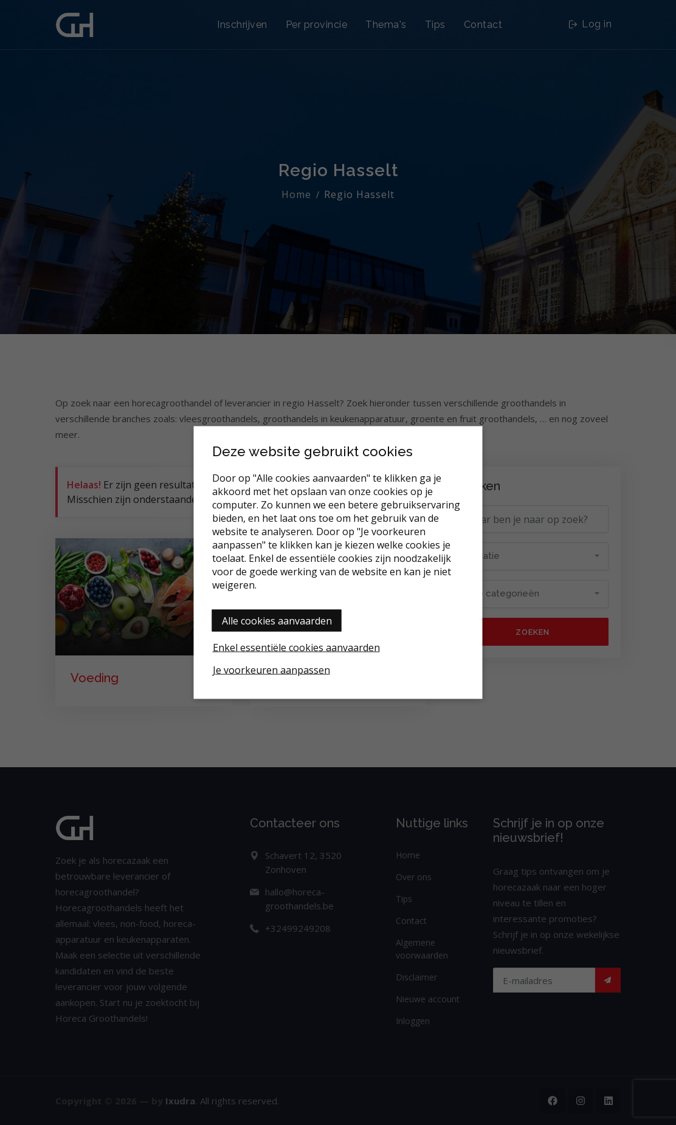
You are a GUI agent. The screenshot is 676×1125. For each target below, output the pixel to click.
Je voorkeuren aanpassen (271, 670)
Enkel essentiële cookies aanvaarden (296, 647)
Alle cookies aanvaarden (277, 620)
